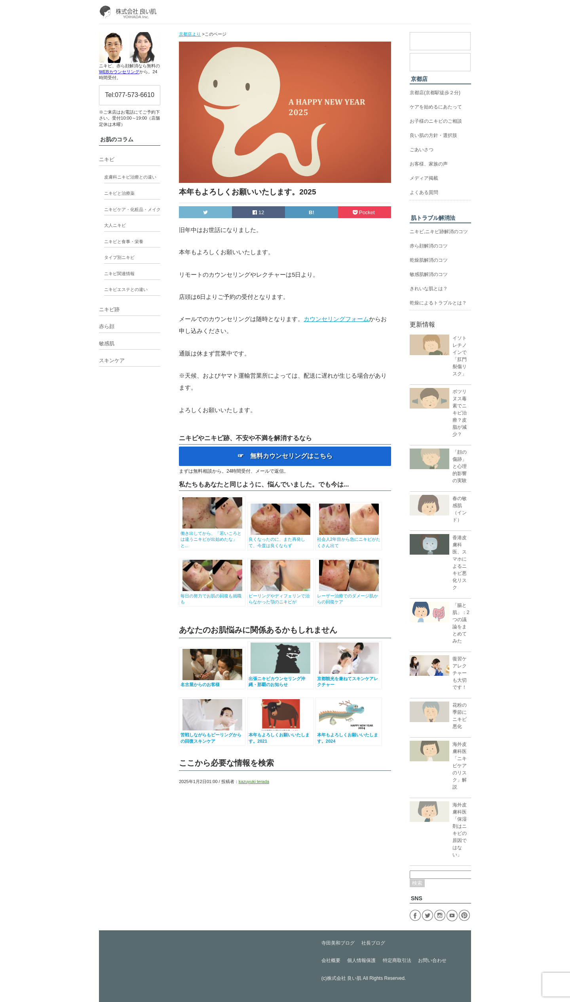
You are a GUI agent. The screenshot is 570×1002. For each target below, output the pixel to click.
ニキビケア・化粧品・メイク (132, 209)
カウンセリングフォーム (336, 319)
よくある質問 (424, 192)
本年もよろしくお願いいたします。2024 (349, 734)
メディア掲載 (424, 178)
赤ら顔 (106, 326)
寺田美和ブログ (338, 943)
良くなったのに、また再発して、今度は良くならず (280, 539)
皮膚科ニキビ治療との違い (130, 177)
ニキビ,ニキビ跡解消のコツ (439, 231)
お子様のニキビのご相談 (436, 121)
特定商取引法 (397, 960)
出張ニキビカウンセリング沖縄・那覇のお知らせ (280, 678)
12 (258, 212)
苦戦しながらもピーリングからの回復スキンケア (212, 734)
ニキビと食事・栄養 (123, 241)
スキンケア (112, 360)
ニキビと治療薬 (119, 193)
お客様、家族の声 (429, 164)
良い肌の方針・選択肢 (433, 135)
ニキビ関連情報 (119, 273)
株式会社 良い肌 (344, 978)
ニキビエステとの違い (126, 289)
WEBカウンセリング (119, 71)
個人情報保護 (361, 960)
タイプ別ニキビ (119, 257)
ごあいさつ (421, 149)
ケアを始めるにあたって (436, 107)
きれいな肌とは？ (429, 288)
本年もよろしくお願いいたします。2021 (280, 734)
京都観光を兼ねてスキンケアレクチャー (349, 678)
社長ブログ (373, 943)
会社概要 (330, 960)
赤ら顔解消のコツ (429, 246)
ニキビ (106, 159)
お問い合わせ (432, 960)
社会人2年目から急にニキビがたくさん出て (349, 539)
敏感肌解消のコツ (429, 274)
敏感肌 (106, 343)
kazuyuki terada (254, 781)
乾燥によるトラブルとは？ (438, 303)
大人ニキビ (115, 225)
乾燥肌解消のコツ (429, 260)
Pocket (364, 212)
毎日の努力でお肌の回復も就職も (212, 595)
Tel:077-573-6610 (129, 94)
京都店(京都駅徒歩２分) (435, 92)
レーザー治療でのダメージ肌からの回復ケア (349, 595)
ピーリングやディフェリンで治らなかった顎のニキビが (280, 595)
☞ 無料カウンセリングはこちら (285, 456)
